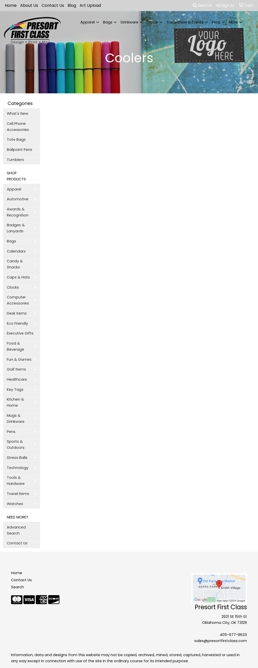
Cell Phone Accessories (18, 126)
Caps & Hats (18, 277)
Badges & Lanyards (16, 228)
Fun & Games (19, 359)
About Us (29, 5)
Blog (72, 5)
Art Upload (90, 5)
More (233, 22)
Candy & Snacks (15, 264)
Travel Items (18, 493)
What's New (17, 113)
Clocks (13, 287)
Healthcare (17, 379)
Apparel (87, 22)
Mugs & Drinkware (15, 418)
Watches (15, 503)
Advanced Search (16, 530)
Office (152, 22)
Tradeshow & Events (185, 22)
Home (11, 5)
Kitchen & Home (15, 402)
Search (202, 5)
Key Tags (15, 389)
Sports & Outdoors (15, 444)
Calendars (16, 251)
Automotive (17, 199)
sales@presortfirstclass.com (220, 640)
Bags (107, 22)
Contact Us (53, 5)
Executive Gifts (20, 333)
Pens (216, 22)
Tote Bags (16, 139)
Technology (17, 467)
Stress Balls (17, 457)
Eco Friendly (17, 323)
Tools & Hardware (16, 480)
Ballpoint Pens (19, 149)
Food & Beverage (15, 346)
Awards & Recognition (17, 212)
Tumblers (15, 159)
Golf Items (16, 369)
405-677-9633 (233, 634)
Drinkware (129, 22)
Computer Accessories (18, 300)
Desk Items (17, 313)
